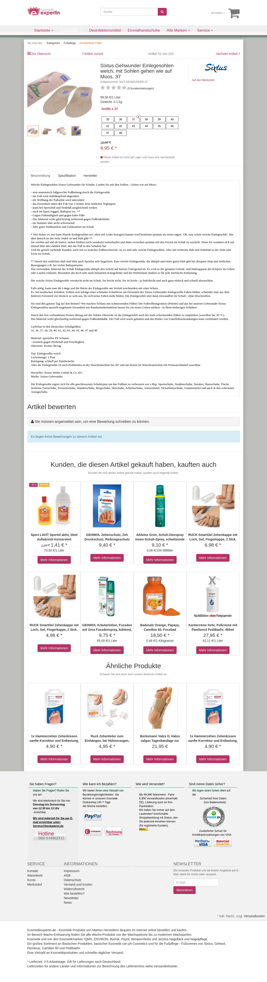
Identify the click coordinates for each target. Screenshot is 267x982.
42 (120, 126)
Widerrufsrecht (74, 889)
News (68, 902)
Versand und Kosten (78, 884)
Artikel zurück (93, 54)
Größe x (107, 109)
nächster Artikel (227, 54)
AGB (67, 875)
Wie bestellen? (74, 893)
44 (146, 126)
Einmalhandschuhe (144, 30)
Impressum (71, 871)
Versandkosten (254, 916)
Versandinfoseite (165, 966)
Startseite (44, 30)
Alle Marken (178, 30)
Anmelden (218, 13)
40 (172, 119)
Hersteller (90, 175)
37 (133, 119)
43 (133, 126)
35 (107, 119)
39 (159, 119)
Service (205, 30)
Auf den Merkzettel (203, 80)
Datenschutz (218, 802)
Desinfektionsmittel (105, 30)
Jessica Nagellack (170, 939)
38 (146, 119)
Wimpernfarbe (141, 939)
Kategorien (71, 30)
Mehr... (143, 829)
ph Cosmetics (137, 943)
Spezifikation (67, 175)
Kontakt (32, 871)
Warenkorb (35, 875)
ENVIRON (101, 939)
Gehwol (219, 943)
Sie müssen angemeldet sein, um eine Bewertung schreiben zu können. (92, 422)
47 (107, 133)
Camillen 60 (50, 948)
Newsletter (71, 898)
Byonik (114, 939)
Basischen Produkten (77, 943)
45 (159, 126)
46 (172, 126)
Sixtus (208, 943)
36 (120, 119)
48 (120, 133)
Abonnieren (184, 890)
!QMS (88, 939)
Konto (31, 880)
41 (107, 126)
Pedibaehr (73, 948)
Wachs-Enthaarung (56, 934)
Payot (125, 939)
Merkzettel (34, 884)
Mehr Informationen (54, 560)
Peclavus (33, 948)
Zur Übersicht (40, 54)
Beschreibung (40, 175)
